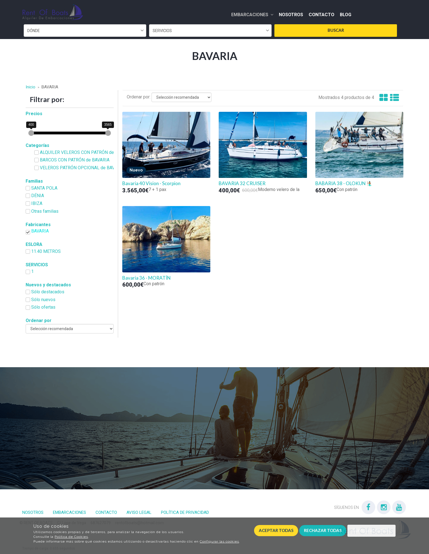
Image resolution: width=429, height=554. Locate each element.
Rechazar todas (323, 530)
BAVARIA (40, 231)
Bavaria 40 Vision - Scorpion (151, 183)
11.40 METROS (46, 251)
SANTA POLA (44, 188)
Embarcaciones (252, 14)
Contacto (321, 14)
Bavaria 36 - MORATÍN (146, 278)
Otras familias (44, 211)
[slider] (31, 133)
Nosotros (291, 14)
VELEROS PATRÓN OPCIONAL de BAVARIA (82, 167)
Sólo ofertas (43, 307)
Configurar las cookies (219, 541)
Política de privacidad (185, 512)
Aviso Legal (139, 512)
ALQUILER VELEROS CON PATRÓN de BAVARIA (84, 152)
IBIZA (36, 203)
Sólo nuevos (43, 299)
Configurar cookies (371, 530)
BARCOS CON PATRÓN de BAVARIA (74, 160)
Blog (345, 14)
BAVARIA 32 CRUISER (242, 183)
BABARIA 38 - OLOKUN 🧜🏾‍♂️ (343, 183)
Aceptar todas (276, 530)
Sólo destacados (47, 291)
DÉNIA (37, 195)
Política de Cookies (71, 537)
